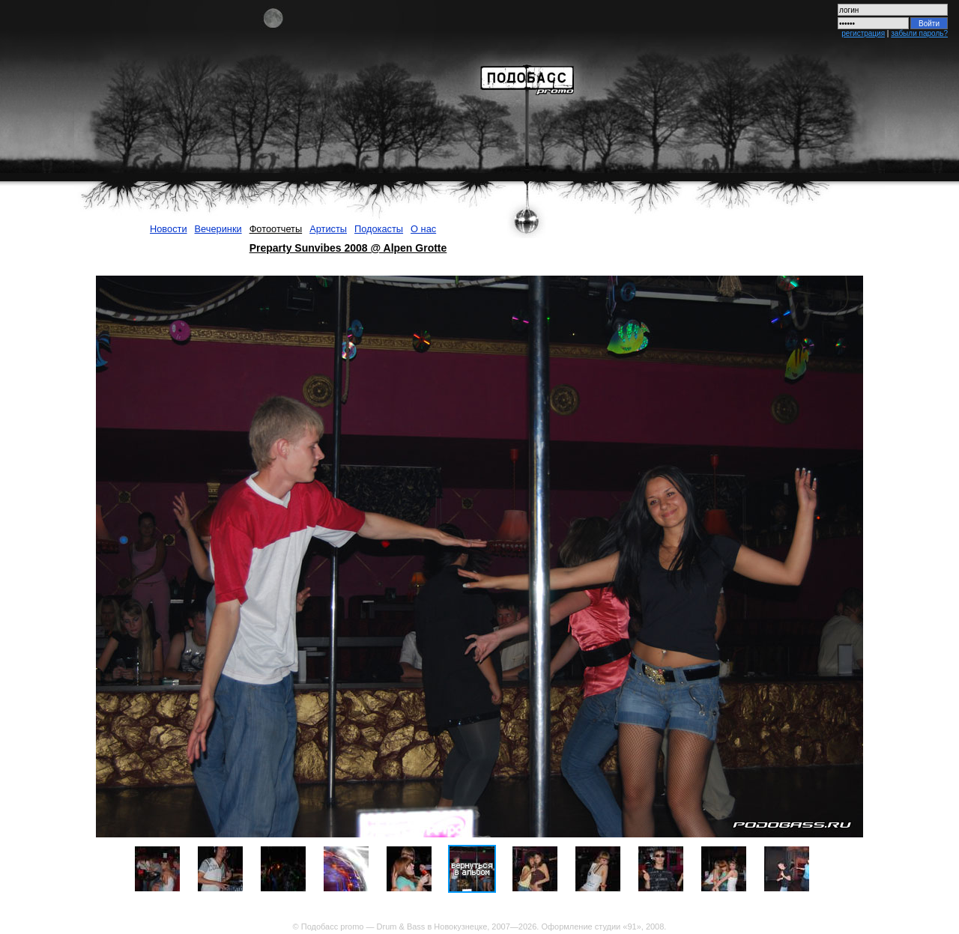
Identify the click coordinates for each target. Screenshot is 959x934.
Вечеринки (218, 228)
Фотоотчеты (276, 228)
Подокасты (378, 228)
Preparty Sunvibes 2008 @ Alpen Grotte (348, 248)
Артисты (328, 228)
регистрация (863, 33)
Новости (168, 228)
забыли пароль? (919, 33)
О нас (423, 228)
